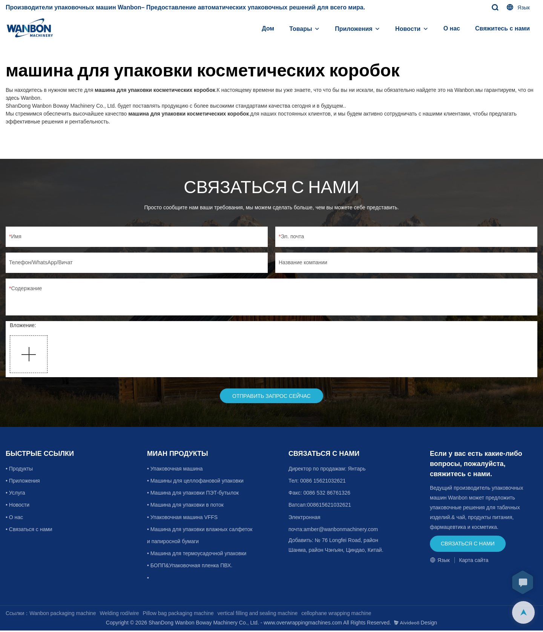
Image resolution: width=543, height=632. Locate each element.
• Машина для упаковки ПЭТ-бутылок (193, 494)
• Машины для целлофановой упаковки (195, 482)
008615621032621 (329, 506)
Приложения (354, 29)
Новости (407, 29)
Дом (268, 28)
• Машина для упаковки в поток (185, 506)
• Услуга (16, 494)
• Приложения (23, 482)
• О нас (14, 518)
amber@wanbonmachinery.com (341, 530)
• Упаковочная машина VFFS (182, 518)
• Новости (18, 506)
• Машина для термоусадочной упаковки (196, 554)
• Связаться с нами (29, 530)
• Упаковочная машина (175, 470)
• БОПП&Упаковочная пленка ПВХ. (189, 567)
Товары (300, 29)
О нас (451, 28)
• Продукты (20, 470)
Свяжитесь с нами (502, 28)
